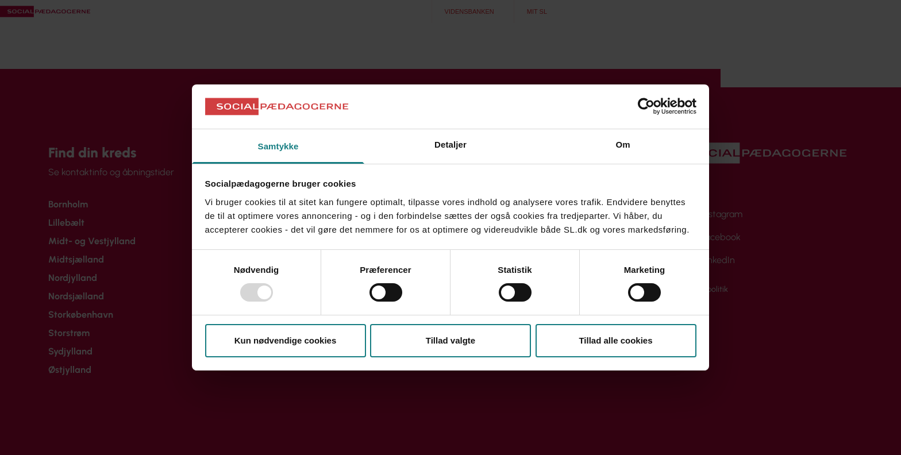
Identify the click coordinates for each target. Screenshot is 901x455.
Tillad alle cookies (615, 340)
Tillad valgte (450, 340)
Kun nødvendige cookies (285, 340)
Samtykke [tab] (278, 146)
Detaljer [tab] (450, 144)
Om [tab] (622, 144)
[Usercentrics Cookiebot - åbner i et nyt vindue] (646, 106)
